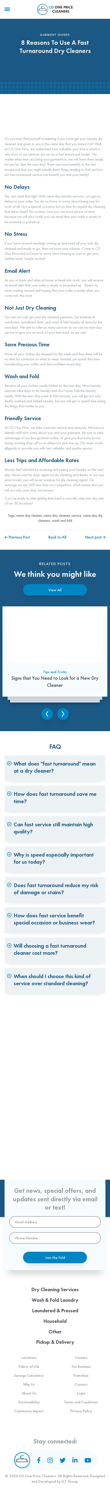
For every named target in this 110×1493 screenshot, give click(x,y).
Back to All (57, 537)
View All (55, 589)
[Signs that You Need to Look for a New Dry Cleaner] (55, 655)
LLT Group (70, 1481)
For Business (81, 1366)
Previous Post (17, 537)
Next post (95, 537)
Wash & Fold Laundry (55, 1300)
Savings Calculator (29, 1375)
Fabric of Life (29, 1366)
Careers (81, 1357)
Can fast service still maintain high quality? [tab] (53, 828)
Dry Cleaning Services (55, 1289)
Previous (47, 714)
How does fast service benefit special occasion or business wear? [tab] (54, 919)
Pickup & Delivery (55, 1342)
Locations (29, 1357)
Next (63, 714)
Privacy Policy (81, 1410)
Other (55, 1331)
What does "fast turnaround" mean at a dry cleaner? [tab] (55, 767)
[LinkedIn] (75, 1460)
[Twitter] (62, 1460)
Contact (81, 1384)
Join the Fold (55, 1257)
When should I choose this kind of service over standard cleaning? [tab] (52, 980)
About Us (29, 1393)
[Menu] (7, 9)
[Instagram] (50, 1460)
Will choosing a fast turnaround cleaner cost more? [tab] (50, 949)
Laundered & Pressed (55, 1310)
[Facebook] (39, 1460)
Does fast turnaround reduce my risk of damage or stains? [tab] (56, 889)
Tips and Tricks (55, 674)
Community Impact (29, 1410)
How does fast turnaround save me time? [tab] (55, 797)
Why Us (29, 1384)
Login (81, 1393)
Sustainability (29, 1401)
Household (55, 1321)
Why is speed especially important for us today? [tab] (54, 858)
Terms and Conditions (81, 1401)
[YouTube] (87, 1460)
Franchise (81, 1375)
